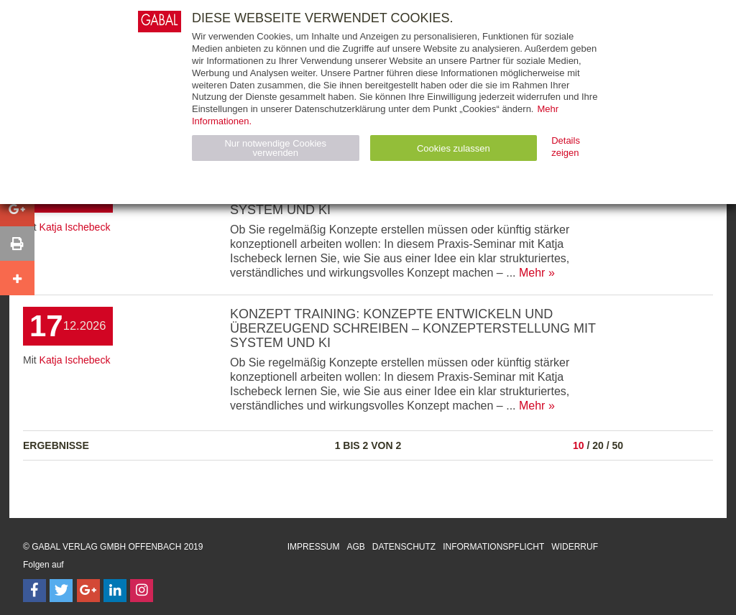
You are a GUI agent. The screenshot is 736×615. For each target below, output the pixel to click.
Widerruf (574, 547)
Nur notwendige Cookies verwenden (275, 148)
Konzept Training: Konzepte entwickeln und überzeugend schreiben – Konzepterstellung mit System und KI (413, 328)
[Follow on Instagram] (141, 590)
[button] (17, 209)
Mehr (532, 273)
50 (617, 445)
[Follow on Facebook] (34, 590)
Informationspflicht (493, 547)
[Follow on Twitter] (61, 590)
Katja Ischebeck (75, 227)
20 (598, 445)
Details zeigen (565, 146)
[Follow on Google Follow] (88, 590)
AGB (355, 547)
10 (578, 445)
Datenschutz (404, 547)
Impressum (314, 547)
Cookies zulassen (453, 148)
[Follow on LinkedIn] (115, 590)
